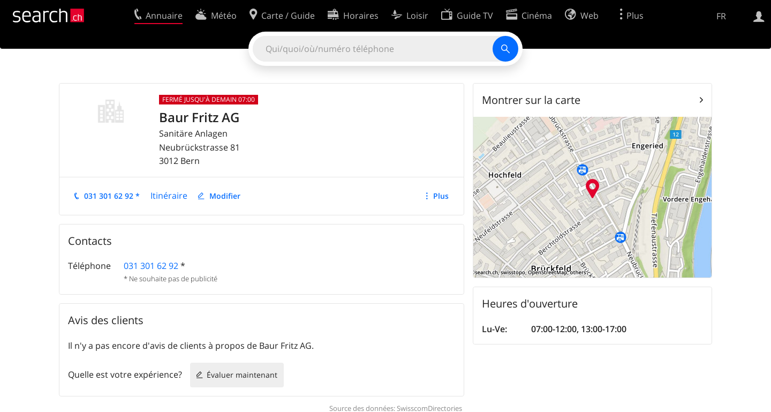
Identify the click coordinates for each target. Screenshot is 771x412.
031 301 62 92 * (112, 196)
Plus (441, 196)
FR (721, 16)
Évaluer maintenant (242, 375)
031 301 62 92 (151, 266)
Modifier (224, 196)
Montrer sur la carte (531, 100)
